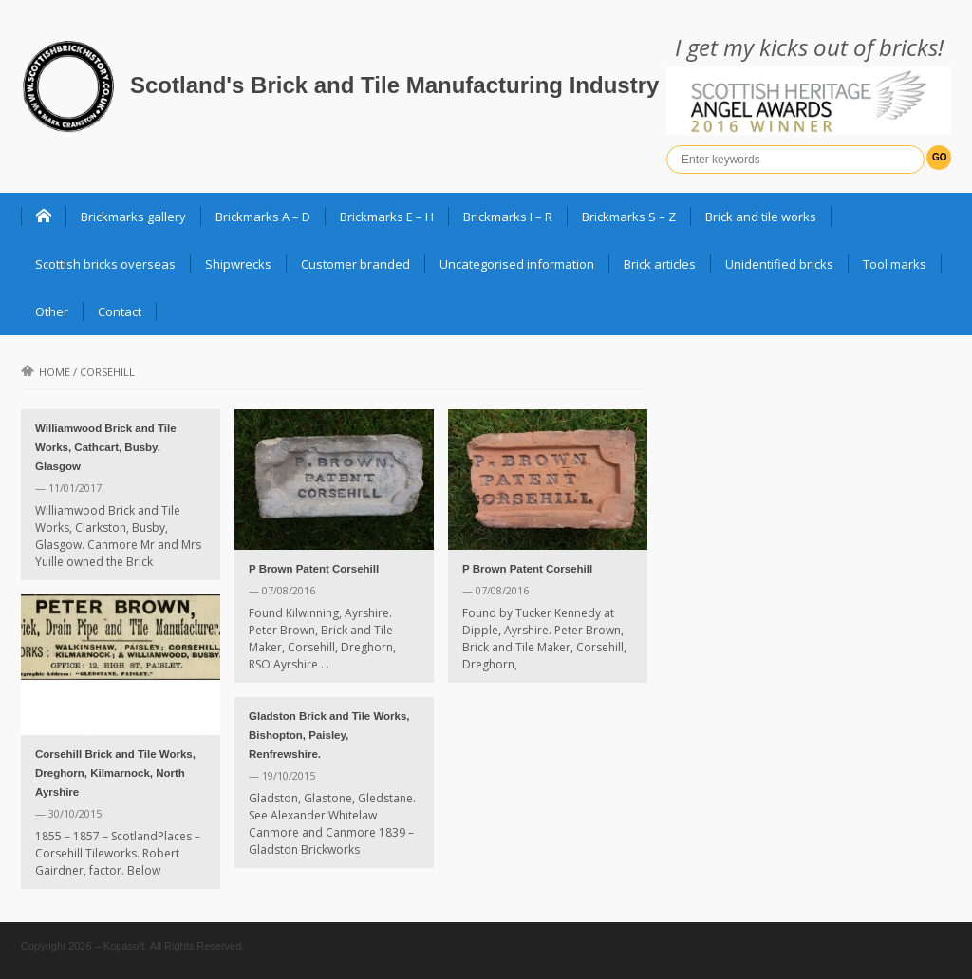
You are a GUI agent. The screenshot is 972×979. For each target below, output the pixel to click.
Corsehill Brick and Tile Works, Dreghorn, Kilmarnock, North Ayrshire (115, 773)
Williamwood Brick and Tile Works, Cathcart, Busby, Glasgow (106, 447)
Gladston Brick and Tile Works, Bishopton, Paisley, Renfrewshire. (329, 735)
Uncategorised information (516, 264)
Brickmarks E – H (387, 216)
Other (51, 311)
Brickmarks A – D (262, 216)
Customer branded (355, 264)
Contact (119, 311)
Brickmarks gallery (133, 216)
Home (45, 372)
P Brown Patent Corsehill (314, 568)
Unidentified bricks (779, 264)
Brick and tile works (760, 216)
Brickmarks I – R (507, 216)
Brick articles (660, 264)
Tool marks (894, 264)
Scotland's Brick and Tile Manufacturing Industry (394, 85)
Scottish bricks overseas (105, 264)
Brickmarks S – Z (629, 216)
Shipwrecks (238, 264)
